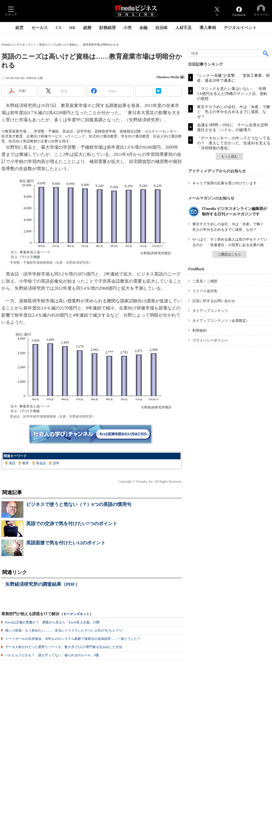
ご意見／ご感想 (204, 281)
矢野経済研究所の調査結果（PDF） (42, 584)
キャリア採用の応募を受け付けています (224, 183)
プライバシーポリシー (210, 340)
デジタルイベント (240, 28)
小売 (127, 28)
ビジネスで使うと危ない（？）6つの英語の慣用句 (78, 504)
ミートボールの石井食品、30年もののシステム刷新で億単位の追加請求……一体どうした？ (72, 639)
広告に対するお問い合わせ (213, 301)
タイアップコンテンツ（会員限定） (220, 321)
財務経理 (107, 28)
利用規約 (199, 330)
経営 (19, 28)
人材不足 (183, 28)
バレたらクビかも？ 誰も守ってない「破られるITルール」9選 (52, 655)
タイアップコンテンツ (210, 311)
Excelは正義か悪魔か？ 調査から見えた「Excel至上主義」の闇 (52, 622)
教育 (25, 463)
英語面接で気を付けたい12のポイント (66, 542)
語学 (56, 463)
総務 (87, 28)
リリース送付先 (204, 291)
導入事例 (207, 28)
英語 (12, 463)
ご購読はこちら (229, 254)
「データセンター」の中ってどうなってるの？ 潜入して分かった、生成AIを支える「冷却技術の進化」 (233, 143)
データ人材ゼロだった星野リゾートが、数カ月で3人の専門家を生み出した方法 (63, 647)
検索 (266, 53)
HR (72, 28)
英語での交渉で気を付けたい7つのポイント (71, 523)
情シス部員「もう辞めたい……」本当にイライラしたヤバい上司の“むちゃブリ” (64, 630)
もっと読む (229, 156)
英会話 (41, 463)
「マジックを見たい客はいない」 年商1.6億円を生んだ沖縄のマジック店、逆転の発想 (232, 94)
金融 (143, 28)
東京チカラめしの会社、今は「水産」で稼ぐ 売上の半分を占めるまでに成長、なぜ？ (233, 112)
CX (58, 28)
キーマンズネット (76, 614)
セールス (39, 28)
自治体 (161, 28)
